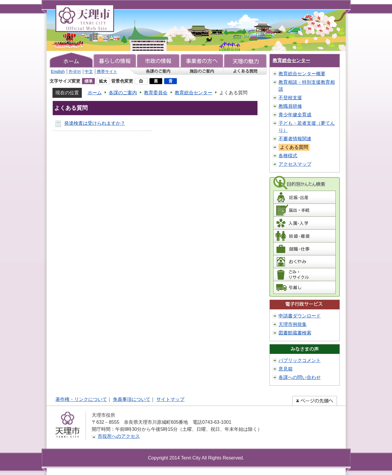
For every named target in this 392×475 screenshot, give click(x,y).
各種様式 (288, 155)
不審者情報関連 (295, 138)
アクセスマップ (295, 164)
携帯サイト (107, 71)
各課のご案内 (123, 92)
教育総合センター (193, 92)
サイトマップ (170, 399)
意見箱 (286, 368)
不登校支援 (290, 97)
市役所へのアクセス (119, 436)
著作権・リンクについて (81, 399)
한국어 (75, 71)
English (58, 71)
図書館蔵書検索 (295, 332)
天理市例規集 (293, 324)
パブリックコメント (300, 360)
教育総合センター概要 (302, 73)
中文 (89, 71)
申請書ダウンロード (300, 315)
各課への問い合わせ (300, 377)
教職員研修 (290, 106)
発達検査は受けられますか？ (94, 123)
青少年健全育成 (295, 114)
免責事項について (131, 399)
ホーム (95, 92)
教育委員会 (155, 92)
